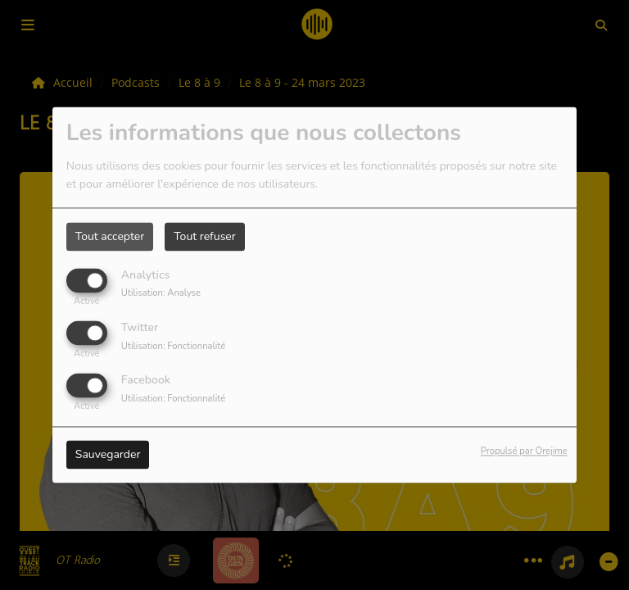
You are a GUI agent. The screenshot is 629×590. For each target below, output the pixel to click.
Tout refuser (205, 236)
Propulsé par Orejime (524, 452)
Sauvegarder (108, 455)
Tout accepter (109, 236)
